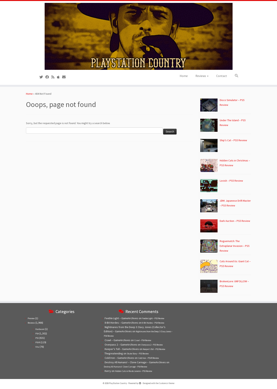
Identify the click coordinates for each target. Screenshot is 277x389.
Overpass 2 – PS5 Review (152, 344)
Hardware (39, 329)
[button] (235, 76)
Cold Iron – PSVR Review (148, 358)
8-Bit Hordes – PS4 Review (153, 322)
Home (184, 76)
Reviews (202, 76)
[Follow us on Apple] (59, 77)
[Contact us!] (65, 77)
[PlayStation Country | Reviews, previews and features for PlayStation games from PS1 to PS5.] (138, 36)
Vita (37, 347)
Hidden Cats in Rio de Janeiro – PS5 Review (133, 371)
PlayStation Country (118, 383)
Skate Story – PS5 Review (138, 353)
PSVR (37, 342)
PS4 (37, 333)
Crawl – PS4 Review (142, 340)
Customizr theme (166, 383)
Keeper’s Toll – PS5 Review (154, 349)
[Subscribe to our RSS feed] (54, 77)
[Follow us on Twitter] (42, 77)
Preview (31, 318)
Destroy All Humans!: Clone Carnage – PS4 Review (125, 366)
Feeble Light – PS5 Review (153, 318)
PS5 (37, 338)
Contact (221, 76)
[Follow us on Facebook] (48, 77)
